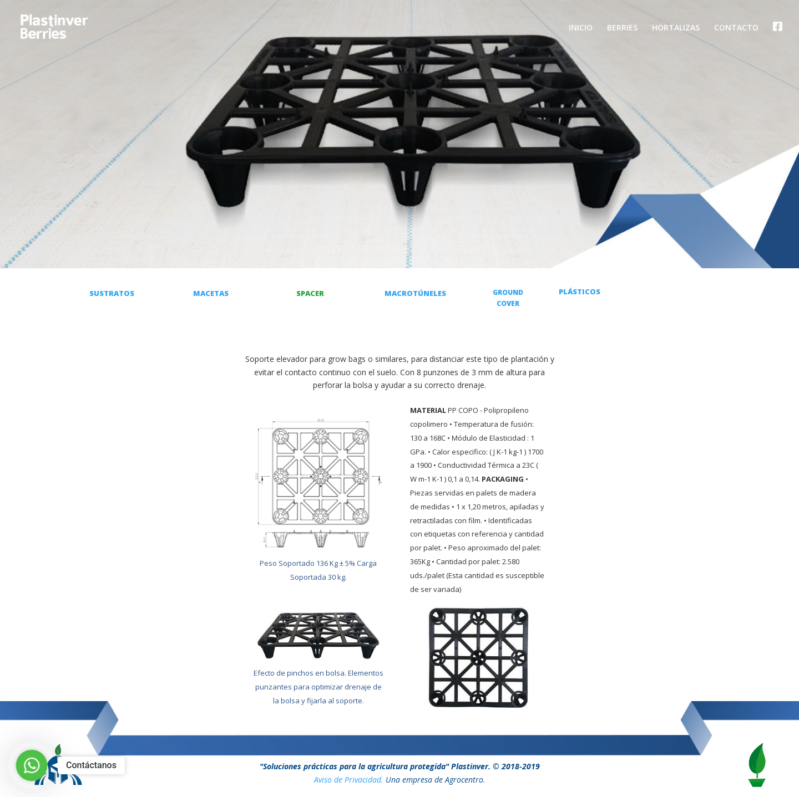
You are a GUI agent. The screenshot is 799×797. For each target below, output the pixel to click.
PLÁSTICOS (579, 292)
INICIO (581, 28)
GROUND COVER (508, 298)
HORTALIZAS (676, 28)
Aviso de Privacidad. (348, 779)
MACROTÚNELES (415, 293)
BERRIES (622, 28)
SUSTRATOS (111, 293)
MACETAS (211, 293)
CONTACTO (736, 28)
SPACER (310, 293)
